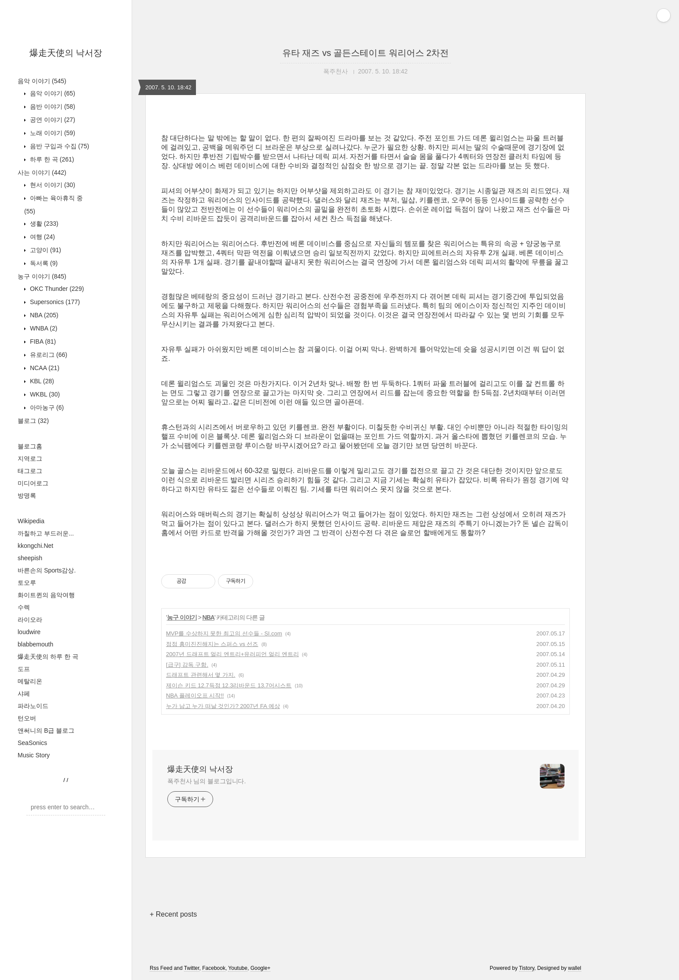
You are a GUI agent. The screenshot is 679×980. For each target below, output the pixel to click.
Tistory (527, 968)
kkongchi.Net (35, 545)
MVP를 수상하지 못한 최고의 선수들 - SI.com (224, 633)
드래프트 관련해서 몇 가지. (200, 675)
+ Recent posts (173, 914)
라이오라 (30, 619)
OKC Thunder (56, 288)
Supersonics (54, 301)
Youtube (237, 968)
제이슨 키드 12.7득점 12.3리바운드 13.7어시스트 (229, 685)
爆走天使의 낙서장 (66, 53)
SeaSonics (32, 742)
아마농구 (46, 407)
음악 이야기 (42, 80)
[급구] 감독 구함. (187, 664)
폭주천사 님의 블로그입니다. (206, 781)
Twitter (191, 968)
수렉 (24, 607)
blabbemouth (35, 644)
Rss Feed (161, 968)
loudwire (29, 631)
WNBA (42, 328)
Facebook (213, 968)
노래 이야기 (51, 132)
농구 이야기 (42, 276)
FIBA (42, 341)
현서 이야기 (51, 184)
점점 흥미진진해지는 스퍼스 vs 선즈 (212, 644)
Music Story (34, 755)
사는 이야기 (42, 172)
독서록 (43, 263)
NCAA (43, 367)
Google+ (261, 968)
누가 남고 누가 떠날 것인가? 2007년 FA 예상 (223, 706)
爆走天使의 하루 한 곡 (48, 656)
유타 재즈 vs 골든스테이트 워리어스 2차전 (365, 53)
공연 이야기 (51, 119)
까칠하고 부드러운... (46, 533)
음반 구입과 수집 (58, 146)
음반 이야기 (51, 106)
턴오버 (27, 718)
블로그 (33, 420)
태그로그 (30, 470)
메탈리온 (30, 681)
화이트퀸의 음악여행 (46, 594)
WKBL (44, 394)
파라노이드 (33, 705)
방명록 (27, 495)
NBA (43, 315)
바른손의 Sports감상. (47, 570)
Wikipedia (31, 521)
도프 (24, 668)
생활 (43, 223)
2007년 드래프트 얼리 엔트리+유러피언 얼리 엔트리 (232, 654)
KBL (41, 381)
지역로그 (30, 458)
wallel (574, 968)
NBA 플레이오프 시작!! (195, 695)
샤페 (24, 693)
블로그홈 (30, 446)
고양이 (44, 249)
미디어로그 (33, 483)
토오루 (27, 582)
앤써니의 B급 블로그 (46, 730)
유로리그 (47, 354)
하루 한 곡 (51, 159)
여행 (41, 236)
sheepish (30, 558)
